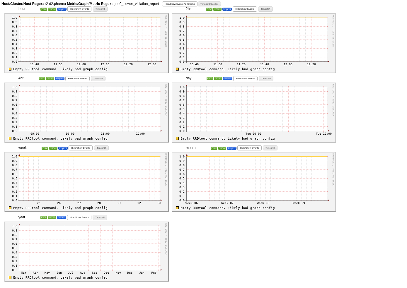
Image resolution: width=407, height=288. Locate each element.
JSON (52, 9)
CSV (43, 9)
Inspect (62, 9)
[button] (179, 3)
